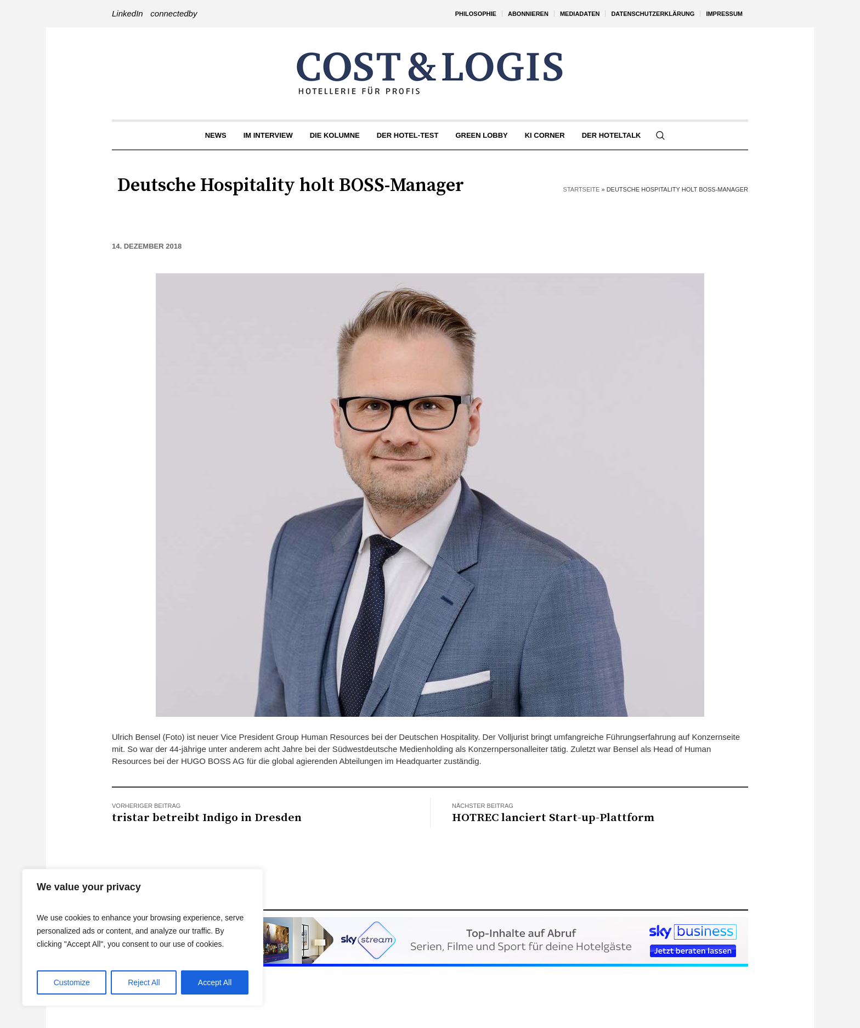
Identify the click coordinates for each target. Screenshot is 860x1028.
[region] (142, 937)
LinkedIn (127, 13)
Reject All (144, 982)
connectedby (173, 13)
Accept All (214, 982)
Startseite (581, 189)
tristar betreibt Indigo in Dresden (207, 818)
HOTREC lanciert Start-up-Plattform (553, 818)
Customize (72, 982)
